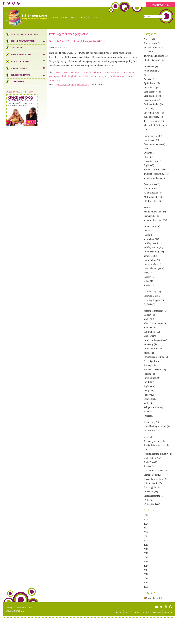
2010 (146, 582)
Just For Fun (149, 430)
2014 (146, 566)
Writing (147, 500)
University (148, 491)
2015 (146, 561)
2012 (146, 574)
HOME (55, 17)
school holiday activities (155, 426)
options (147, 353)
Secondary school (152, 441)
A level (147, 39)
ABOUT (64, 17)
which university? (152, 60)
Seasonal (148, 437)
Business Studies (151, 104)
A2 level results (151, 192)
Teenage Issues (151, 475)
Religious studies (152, 407)
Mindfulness (149, 332)
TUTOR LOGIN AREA (160, 5)
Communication (151, 136)
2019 (146, 545)
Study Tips (149, 462)
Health (147, 235)
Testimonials (17, 82)
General (147, 230)
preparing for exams (153, 220)
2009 (146, 587)
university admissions (154, 56)
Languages (149, 399)
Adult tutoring (150, 70)
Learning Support (152, 300)
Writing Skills (150, 504)
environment (98, 72)
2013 (146, 570)
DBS (146, 148)
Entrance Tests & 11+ (154, 169)
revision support (118, 76)
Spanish (147, 285)
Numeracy (148, 344)
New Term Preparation (154, 340)
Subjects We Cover (20, 61)
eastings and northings (80, 72)
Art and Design (151, 87)
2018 (146, 549)
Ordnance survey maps (99, 76)
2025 (146, 519)
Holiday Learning (152, 243)
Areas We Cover (19, 68)
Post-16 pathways (152, 361)
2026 (146, 515)
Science (147, 411)
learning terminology (153, 311)
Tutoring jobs (150, 487)
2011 (146, 578)
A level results (150, 43)
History (147, 395)
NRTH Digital (19, 611)
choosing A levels (152, 47)
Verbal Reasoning (152, 496)
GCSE (147, 382)
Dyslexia (148, 152)
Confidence (149, 140)
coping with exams (152, 211)
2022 (146, 532)
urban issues (55, 80)
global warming (112, 72)
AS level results (151, 197)
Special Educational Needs (156, 445)
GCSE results (150, 201)
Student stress (150, 458)
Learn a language (152, 268)
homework (148, 256)
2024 (146, 524)
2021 (146, 536)
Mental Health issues (153, 323)
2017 (146, 553)
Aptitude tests (150, 83)
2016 (146, 557)
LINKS (82, 17)
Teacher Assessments (153, 470)
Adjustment (149, 66)
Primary (147, 365)
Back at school (150, 91)
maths (146, 403)
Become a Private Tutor (23, 41)
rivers (130, 76)
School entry (149, 422)
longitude (72, 76)
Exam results (150, 184)
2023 (146, 528)
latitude (63, 76)
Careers (147, 108)
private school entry (153, 178)
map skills (83, 76)
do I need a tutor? (152, 121)
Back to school (150, 96)
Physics (147, 416)
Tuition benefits (151, 483)
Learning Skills (151, 296)
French (147, 272)
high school (149, 239)
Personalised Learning (154, 357)
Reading (147, 374)
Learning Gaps (150, 291)
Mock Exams (150, 336)
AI (145, 75)
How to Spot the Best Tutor (25, 34)
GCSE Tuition (150, 226)
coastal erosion (62, 72)
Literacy (147, 315)
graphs (124, 72)
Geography (149, 390)
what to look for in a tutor (155, 125)
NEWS (74, 17)
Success (147, 466)
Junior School (150, 260)
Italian (147, 281)
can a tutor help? (151, 117)
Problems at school (152, 369)
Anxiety (147, 79)
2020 (146, 540)
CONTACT (92, 17)
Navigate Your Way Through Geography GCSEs (77, 40)
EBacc (147, 157)
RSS (160, 598)
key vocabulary (151, 264)
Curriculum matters (153, 144)
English (147, 165)
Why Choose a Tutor (21, 55)
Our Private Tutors (20, 75)
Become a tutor (151, 100)
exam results (149, 216)
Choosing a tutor (151, 112)
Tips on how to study (153, 479)
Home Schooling (151, 251)
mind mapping (150, 327)
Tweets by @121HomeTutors (19, 91)
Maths (146, 319)
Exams (147, 207)
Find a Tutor (17, 48)
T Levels (148, 51)
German (147, 277)
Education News (151, 161)
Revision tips (150, 378)
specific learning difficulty (156, 454)
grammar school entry (154, 173)
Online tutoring (151, 348)
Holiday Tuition (151, 247)
